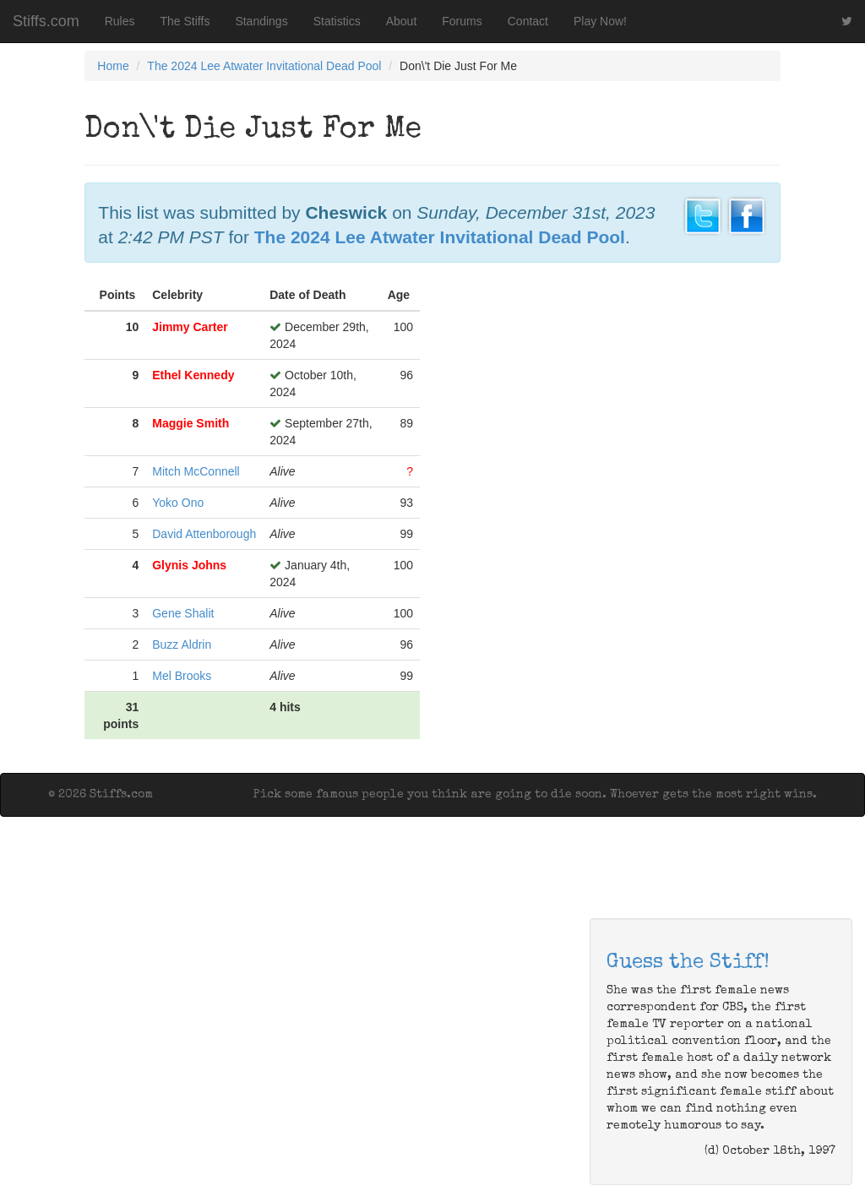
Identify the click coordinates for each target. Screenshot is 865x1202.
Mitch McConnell (195, 471)
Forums (461, 21)
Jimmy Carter (190, 327)
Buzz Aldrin (181, 644)
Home (112, 66)
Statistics (337, 21)
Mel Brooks (181, 676)
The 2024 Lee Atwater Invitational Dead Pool (264, 66)
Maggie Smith (190, 423)
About (401, 21)
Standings (261, 21)
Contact (528, 21)
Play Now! (600, 21)
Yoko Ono (178, 502)
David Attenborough (204, 534)
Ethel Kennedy (193, 375)
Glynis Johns (189, 565)
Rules (120, 21)
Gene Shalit (183, 613)
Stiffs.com (46, 21)
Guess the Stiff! (688, 963)
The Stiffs (185, 21)
